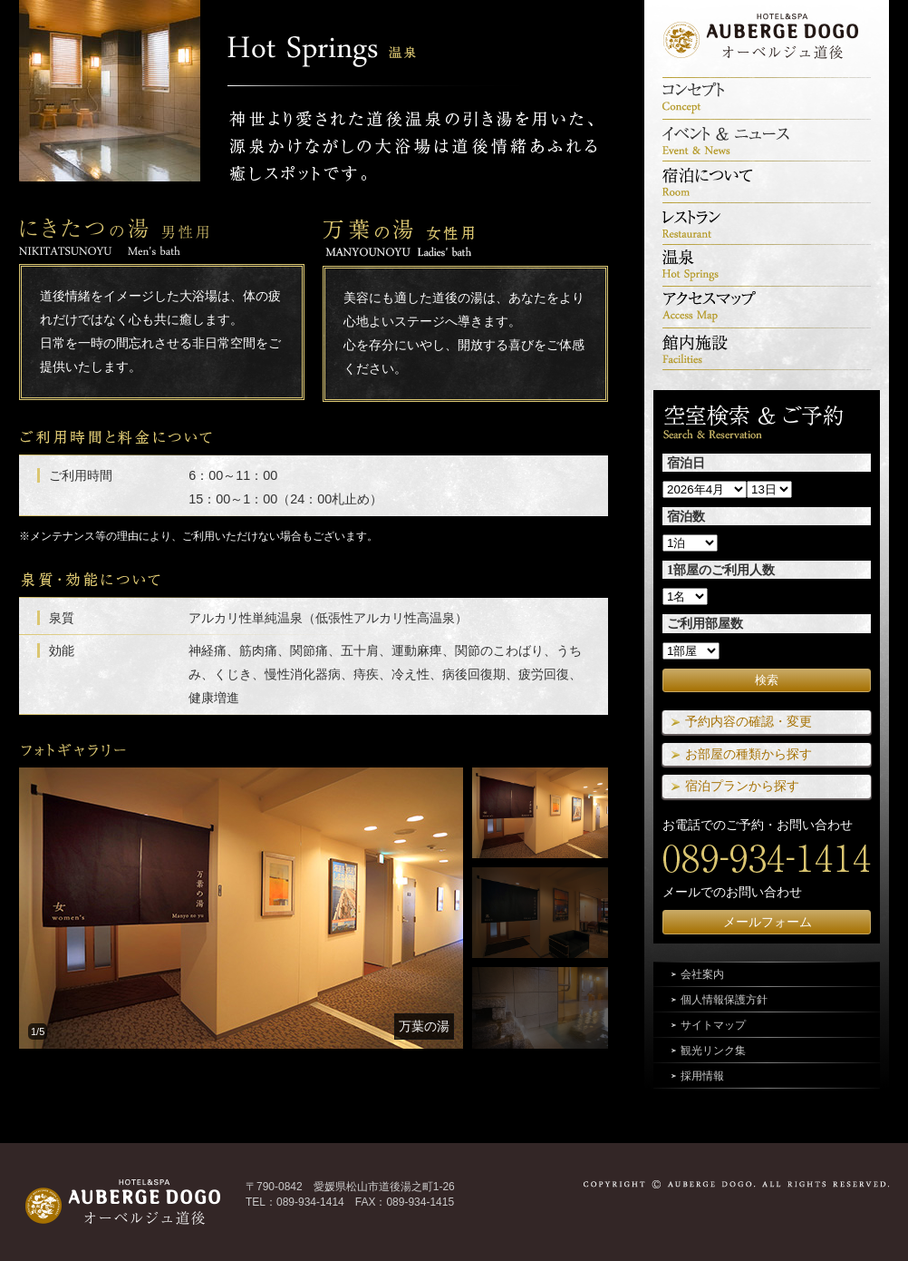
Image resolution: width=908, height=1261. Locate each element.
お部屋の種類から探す (748, 754)
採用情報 (702, 1076)
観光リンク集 (713, 1050)
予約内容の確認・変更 (748, 721)
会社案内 (702, 974)
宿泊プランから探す (742, 785)
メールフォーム (767, 921)
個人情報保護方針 (724, 999)
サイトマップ (713, 1025)
